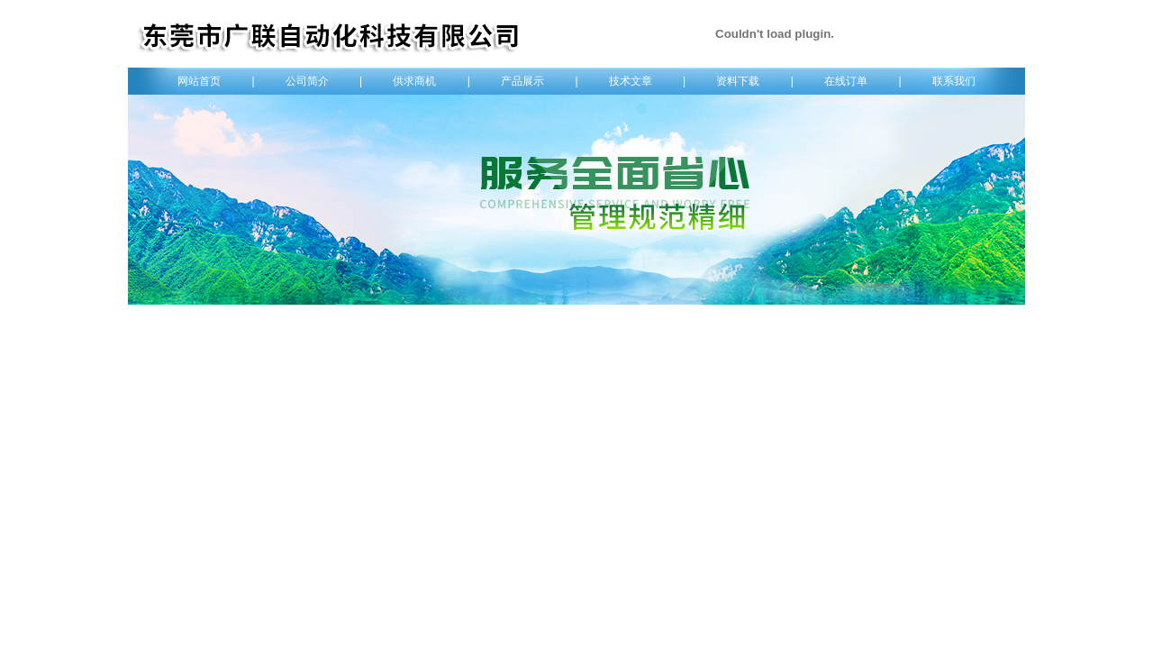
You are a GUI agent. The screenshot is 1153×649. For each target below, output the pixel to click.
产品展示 (522, 81)
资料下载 (737, 81)
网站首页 (199, 81)
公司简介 (307, 81)
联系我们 (954, 81)
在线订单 (845, 81)
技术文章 (630, 81)
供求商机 (414, 81)
